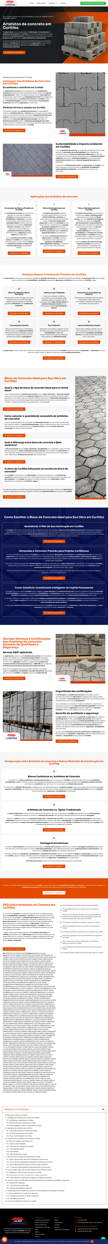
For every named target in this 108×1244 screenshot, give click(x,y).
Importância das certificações (19, 1185)
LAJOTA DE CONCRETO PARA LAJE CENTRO (38, 1045)
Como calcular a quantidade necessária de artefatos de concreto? (31, 1162)
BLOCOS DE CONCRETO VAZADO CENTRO (39, 961)
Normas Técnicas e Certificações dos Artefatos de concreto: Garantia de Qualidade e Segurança (38, 1180)
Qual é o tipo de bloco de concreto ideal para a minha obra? (28, 1159)
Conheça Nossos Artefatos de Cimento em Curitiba (23, 1138)
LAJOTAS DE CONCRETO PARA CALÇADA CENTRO (17, 1049)
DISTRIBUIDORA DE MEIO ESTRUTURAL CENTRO (22, 996)
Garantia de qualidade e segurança (21, 1188)
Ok (92, 1241)
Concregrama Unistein (17, 1149)
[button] (103, 1109)
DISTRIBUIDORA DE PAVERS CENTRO (28, 998)
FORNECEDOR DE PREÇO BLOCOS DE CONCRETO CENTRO (25, 1043)
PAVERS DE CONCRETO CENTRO (17, 1053)
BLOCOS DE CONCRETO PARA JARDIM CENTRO (38, 959)
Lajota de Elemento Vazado (18, 1154)
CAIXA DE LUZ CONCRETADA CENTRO (32, 963)
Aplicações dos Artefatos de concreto (19, 1128)
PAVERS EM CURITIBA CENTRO (37, 1053)
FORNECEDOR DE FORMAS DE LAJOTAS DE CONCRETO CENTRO (33, 1020)
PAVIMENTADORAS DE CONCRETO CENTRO (28, 1055)
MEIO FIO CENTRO (42, 1051)
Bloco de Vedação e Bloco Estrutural (20, 1141)
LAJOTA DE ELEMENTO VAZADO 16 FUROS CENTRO (18, 1047)
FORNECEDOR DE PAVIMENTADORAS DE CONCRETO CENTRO (21, 1039)
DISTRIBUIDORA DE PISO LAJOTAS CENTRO (43, 1000)
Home (32, 3)
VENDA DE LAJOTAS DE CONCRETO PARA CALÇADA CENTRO (26, 1084)
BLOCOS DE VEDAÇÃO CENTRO (12, 963)
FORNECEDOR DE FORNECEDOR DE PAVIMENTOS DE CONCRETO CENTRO (24, 1022)
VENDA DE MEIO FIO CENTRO (11, 1088)
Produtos (53, 3)
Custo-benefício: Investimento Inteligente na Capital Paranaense (30, 1178)
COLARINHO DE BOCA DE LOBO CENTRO (40, 965)
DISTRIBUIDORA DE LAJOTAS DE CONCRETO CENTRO (18, 992)
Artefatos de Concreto (40, 953)
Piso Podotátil (14, 1152)
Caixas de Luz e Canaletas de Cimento (22, 1146)
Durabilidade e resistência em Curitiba (21, 1120)
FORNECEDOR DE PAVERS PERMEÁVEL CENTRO (37, 1037)
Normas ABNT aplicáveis (17, 1183)
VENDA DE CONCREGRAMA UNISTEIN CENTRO (25, 1074)
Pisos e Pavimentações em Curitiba (21, 1136)
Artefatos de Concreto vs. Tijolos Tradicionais (24, 1196)
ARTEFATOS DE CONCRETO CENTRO (16, 955)
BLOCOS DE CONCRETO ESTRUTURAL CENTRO (34, 957)
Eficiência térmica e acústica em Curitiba (22, 1123)
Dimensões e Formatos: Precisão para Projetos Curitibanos (28, 1175)
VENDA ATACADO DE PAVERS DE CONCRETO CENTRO (40, 1059)
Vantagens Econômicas (17, 1198)
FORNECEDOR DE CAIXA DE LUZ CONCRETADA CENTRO (37, 1012)
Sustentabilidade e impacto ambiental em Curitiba (25, 1125)
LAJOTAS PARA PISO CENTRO (27, 1051)
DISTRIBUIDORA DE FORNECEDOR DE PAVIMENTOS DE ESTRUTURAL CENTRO (25, 984)
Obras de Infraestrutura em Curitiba (21, 1133)
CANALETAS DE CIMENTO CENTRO (18, 965)
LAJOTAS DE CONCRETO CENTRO (43, 1047)
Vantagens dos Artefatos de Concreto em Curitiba (23, 1118)
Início (4, 16)
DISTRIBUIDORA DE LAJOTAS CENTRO (42, 990)
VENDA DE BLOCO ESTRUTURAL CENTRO (15, 1061)
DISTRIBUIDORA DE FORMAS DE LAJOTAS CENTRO (32, 982)
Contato (63, 3)
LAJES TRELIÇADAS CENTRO (16, 1045)
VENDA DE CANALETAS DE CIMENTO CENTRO (31, 1070)
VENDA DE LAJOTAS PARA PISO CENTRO (43, 1086)
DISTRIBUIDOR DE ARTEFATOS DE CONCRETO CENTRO (19, 969)
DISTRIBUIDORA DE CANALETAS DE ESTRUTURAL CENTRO (25, 977)
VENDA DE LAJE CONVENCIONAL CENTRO (27, 1078)
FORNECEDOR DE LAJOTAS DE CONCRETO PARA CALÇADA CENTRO (28, 1029)
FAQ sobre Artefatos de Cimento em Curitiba (21, 1201)
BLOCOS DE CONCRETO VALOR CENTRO (14, 961)
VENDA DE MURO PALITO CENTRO (30, 1088)
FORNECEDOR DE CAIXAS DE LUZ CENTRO (15, 1014)
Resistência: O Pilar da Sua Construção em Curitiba (25, 1172)
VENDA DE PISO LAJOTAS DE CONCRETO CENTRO (32, 1092)
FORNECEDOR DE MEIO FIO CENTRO (33, 1033)
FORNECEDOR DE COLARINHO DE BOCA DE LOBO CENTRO (25, 1016)
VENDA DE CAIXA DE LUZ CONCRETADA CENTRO (35, 1068)
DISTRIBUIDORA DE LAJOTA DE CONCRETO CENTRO (23, 988)
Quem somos (41, 3)
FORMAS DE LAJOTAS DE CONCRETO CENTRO (16, 1002)
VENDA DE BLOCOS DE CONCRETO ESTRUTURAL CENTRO (25, 1063)
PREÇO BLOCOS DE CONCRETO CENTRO (27, 1057)
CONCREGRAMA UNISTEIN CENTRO (44, 967)
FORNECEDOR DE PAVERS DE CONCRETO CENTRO (31, 1035)
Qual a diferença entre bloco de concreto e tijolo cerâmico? (29, 1165)
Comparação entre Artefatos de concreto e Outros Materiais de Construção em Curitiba (35, 1191)
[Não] (105, 1241)
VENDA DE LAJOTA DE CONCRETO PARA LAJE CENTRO (32, 1080)
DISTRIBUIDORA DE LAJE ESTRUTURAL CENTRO (17, 986)
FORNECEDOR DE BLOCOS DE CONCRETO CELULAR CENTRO (26, 1004)
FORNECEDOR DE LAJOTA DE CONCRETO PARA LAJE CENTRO (21, 1025)
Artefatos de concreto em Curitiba (16, 1115)
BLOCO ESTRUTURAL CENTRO (36, 955)
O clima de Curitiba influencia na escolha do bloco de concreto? (30, 1167)
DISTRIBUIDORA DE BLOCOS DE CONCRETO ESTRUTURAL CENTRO (36, 971)
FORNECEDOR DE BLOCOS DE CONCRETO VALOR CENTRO (20, 1010)
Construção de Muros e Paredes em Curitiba (23, 1131)
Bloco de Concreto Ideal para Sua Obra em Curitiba (23, 1157)
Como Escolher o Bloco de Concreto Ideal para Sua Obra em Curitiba (29, 1170)
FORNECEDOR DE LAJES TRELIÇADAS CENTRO (37, 1023)
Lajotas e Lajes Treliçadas (18, 1144)
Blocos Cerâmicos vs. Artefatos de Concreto (23, 1193)
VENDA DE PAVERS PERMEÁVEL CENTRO (26, 1090)
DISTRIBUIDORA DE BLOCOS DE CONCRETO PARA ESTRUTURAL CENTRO (24, 973)
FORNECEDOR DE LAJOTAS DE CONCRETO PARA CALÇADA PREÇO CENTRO (25, 1031)
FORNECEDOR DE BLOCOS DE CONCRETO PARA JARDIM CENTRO (37, 1008)
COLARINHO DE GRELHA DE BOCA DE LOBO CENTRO (18, 967)
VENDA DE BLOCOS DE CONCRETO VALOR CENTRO (23, 1066)
